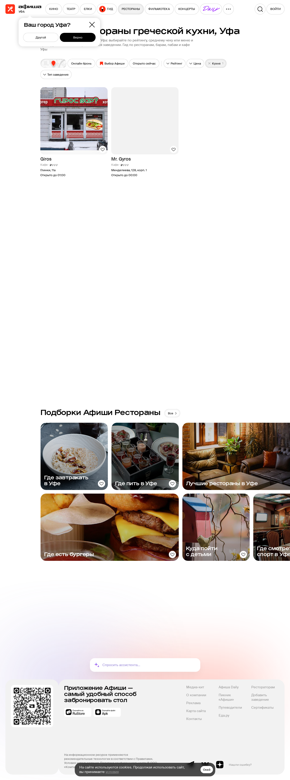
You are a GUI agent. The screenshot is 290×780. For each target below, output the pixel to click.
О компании (196, 695)
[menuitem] (53, 9)
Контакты (194, 719)
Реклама (193, 703)
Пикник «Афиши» (226, 697)
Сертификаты (262, 707)
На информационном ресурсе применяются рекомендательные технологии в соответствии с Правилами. (108, 757)
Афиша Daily (229, 687)
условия (112, 772)
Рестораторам (263, 687)
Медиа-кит (195, 687)
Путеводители (230, 707)
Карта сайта (196, 711)
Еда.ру (224, 715)
